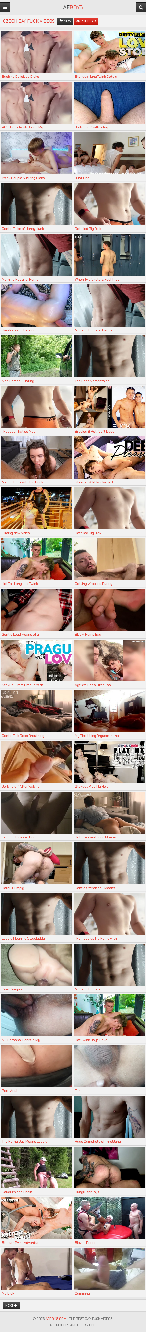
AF (73, 7)
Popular (86, 21)
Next (11, 1305)
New (65, 21)
